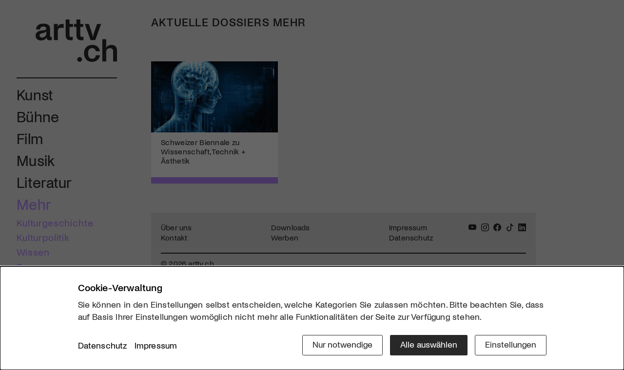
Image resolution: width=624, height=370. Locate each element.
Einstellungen (510, 344)
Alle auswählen (428, 344)
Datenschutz (102, 345)
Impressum (156, 345)
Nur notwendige (342, 344)
